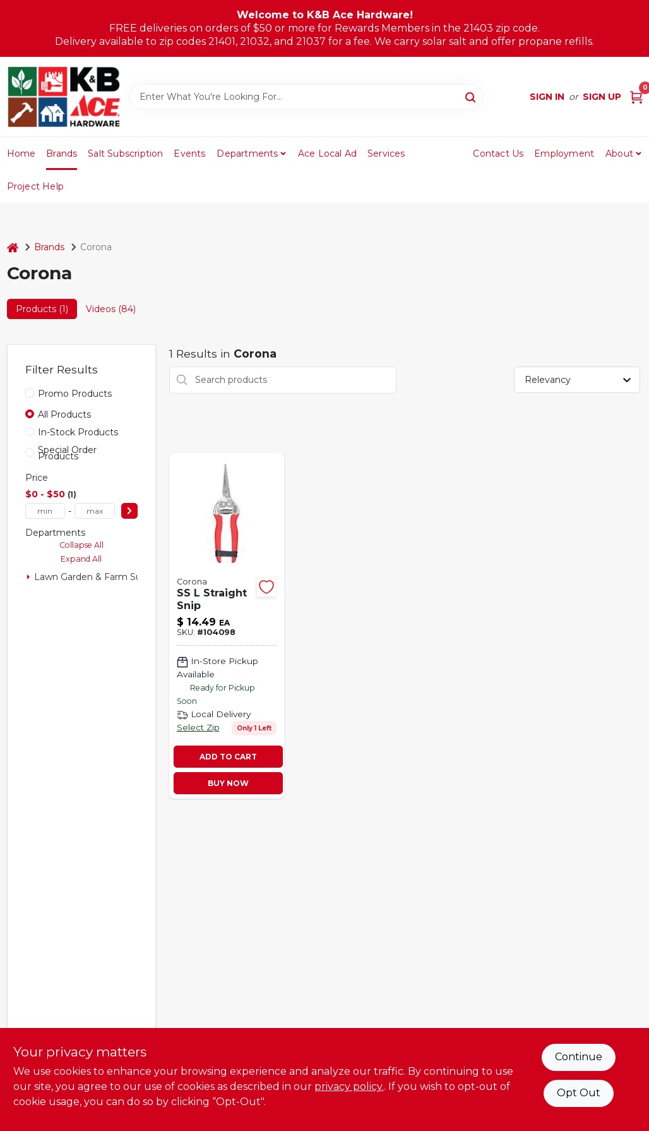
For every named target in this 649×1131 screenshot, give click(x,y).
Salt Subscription (125, 153)
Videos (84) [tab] (111, 309)
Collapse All (81, 545)
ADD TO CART (228, 756)
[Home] (12, 247)
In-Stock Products (78, 432)
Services (386, 153)
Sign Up (602, 96)
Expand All (81, 559)
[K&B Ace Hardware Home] (64, 97)
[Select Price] (129, 511)
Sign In (547, 96)
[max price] (94, 511)
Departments (247, 153)
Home (21, 153)
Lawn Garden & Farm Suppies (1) (105, 577)
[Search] (471, 96)
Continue (578, 1057)
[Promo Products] (29, 393)
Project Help (35, 186)
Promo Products (75, 393)
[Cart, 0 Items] (636, 97)
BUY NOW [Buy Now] (228, 783)
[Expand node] (28, 576)
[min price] (45, 511)
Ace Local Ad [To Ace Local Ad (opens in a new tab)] (327, 153)
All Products (64, 414)
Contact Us (498, 153)
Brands (61, 153)
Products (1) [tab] (42, 309)
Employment (564, 153)
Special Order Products (67, 453)
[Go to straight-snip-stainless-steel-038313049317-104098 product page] (226, 626)
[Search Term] (306, 96)
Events (189, 153)
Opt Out (578, 1093)
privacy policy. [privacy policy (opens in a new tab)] (349, 1086)
